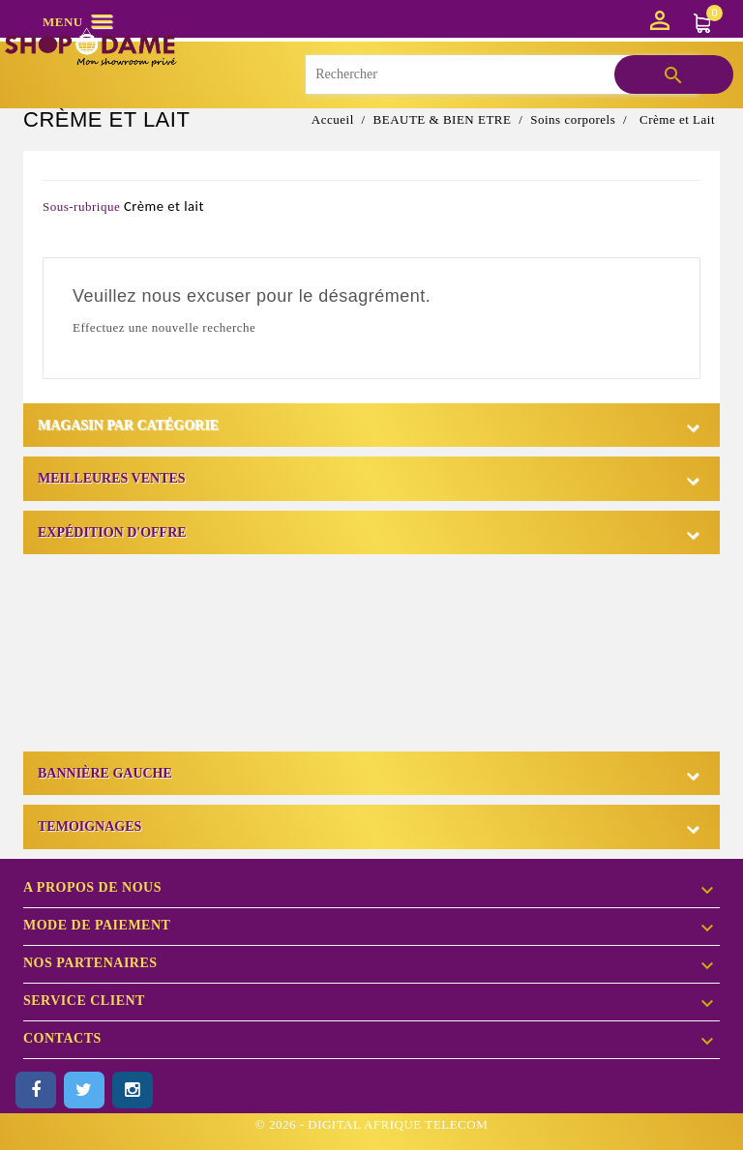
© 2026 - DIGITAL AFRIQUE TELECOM (371, 1124)
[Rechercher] (501, 74)
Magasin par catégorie (128, 425)
